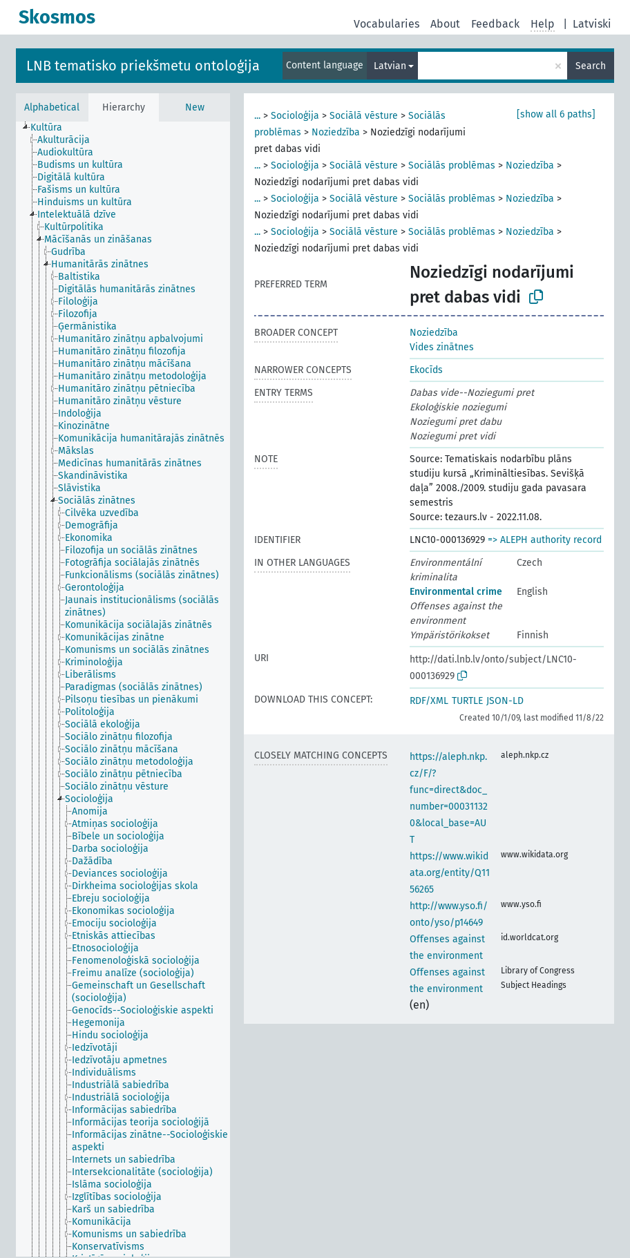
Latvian (390, 66)
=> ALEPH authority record (545, 540)
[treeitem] (52, 128)
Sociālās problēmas (451, 165)
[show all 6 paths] (556, 114)
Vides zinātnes (442, 347)
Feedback (495, 23)
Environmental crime (456, 592)
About (445, 23)
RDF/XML (429, 701)
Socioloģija (295, 116)
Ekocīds (426, 370)
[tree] (123, 689)
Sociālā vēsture (364, 116)
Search (590, 66)
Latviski (592, 23)
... (257, 116)
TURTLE (467, 701)
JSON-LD (505, 701)
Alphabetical (51, 107)
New (194, 107)
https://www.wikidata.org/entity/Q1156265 (450, 872)
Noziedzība (336, 132)
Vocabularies (386, 23)
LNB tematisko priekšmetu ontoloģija (143, 65)
